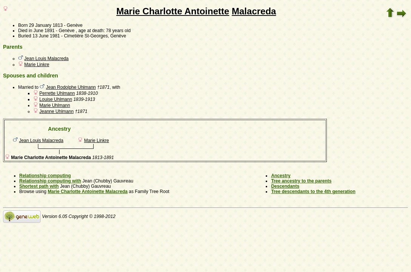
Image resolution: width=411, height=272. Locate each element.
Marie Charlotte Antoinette (172, 11)
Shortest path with (39, 186)
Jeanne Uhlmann (56, 111)
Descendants (285, 186)
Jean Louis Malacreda (46, 58)
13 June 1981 (46, 36)
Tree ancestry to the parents (301, 181)
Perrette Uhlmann (57, 93)
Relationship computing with (50, 181)
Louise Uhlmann (55, 99)
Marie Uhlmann (54, 105)
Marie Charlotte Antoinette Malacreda (88, 191)
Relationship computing (45, 175)
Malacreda (254, 11)
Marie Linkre (36, 64)
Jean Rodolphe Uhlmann (71, 87)
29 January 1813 (46, 25)
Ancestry (280, 175)
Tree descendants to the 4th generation (313, 191)
